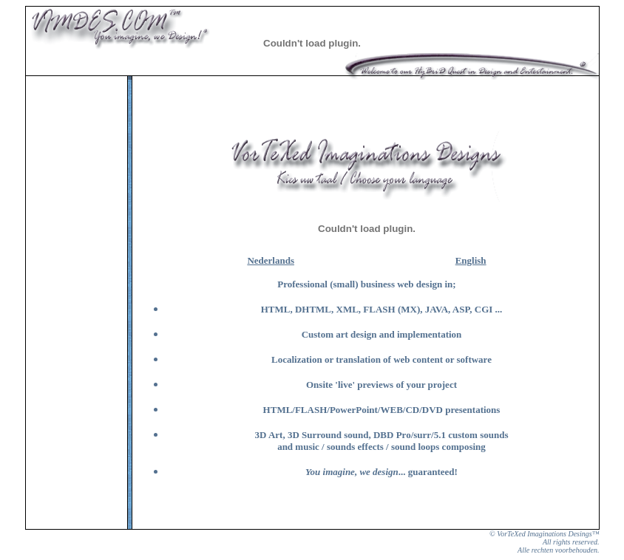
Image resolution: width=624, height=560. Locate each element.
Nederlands (270, 260)
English (470, 260)
